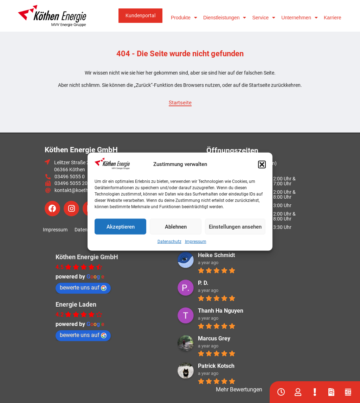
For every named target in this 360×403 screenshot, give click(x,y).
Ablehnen (176, 226)
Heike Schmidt (216, 255)
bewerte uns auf (83, 287)
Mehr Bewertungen (239, 389)
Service (263, 18)
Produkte (184, 18)
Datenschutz (169, 241)
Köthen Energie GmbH (87, 257)
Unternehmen (299, 18)
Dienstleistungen (224, 18)
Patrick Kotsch (216, 366)
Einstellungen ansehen (235, 226)
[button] (261, 164)
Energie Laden (76, 304)
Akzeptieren (121, 226)
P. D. (203, 283)
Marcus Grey (214, 338)
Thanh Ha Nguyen (220, 310)
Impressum (195, 241)
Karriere (332, 17)
